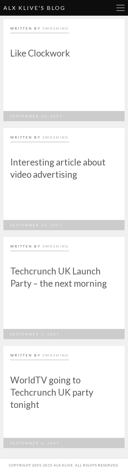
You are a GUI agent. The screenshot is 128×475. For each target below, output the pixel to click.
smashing (56, 28)
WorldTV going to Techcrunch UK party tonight (51, 392)
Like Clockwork (40, 53)
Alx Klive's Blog (34, 7)
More (120, 7)
